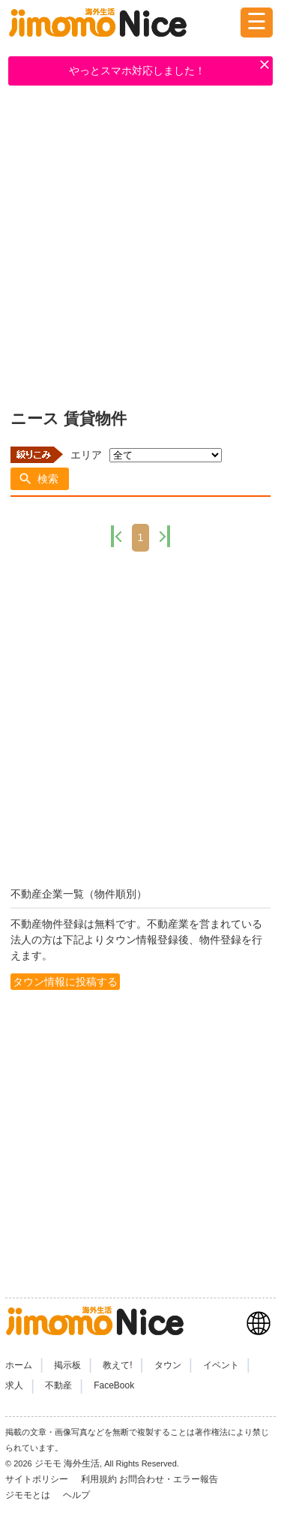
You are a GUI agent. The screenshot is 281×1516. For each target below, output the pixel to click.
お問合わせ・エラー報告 (169, 1479)
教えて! (117, 1365)
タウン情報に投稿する (65, 982)
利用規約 (99, 1479)
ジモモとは (28, 1495)
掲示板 (67, 1365)
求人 (14, 1385)
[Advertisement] (140, 244)
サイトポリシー (37, 1479)
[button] (39, 479)
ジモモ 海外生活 (67, 1463)
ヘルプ (76, 1495)
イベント (221, 1365)
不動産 (58, 1385)
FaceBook (114, 1385)
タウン (167, 1365)
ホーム (18, 1365)
